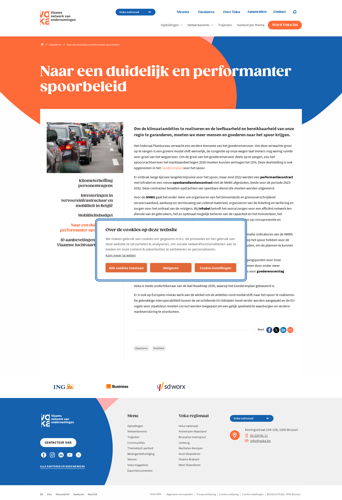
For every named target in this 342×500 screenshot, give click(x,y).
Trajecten (225, 25)
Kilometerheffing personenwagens (95, 183)
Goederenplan (172, 168)
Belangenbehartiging (140, 454)
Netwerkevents (198, 25)
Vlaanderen (141, 348)
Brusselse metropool (192, 437)
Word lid (92, 494)
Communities (136, 443)
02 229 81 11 (256, 435)
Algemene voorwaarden (179, 494)
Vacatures (206, 12)
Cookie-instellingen (215, 267)
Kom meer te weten (121, 255)
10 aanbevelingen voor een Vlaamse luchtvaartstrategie (85, 242)
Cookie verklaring (229, 494)
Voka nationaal (188, 426)
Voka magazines (137, 465)
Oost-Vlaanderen (189, 454)
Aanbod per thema (250, 25)
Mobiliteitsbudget (95, 215)
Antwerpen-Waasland (193, 431)
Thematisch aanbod (140, 448)
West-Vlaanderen (190, 465)
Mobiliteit (158, 348)
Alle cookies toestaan (126, 267)
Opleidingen (170, 25)
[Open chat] (297, 12)
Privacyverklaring (206, 494)
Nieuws (183, 12)
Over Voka (231, 12)
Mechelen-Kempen (191, 448)
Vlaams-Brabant (189, 459)
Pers (49, 494)
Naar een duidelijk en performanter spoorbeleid (86, 228)
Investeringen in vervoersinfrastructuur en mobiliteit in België (87, 200)
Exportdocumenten (140, 471)
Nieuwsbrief (62, 494)
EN (41, 494)
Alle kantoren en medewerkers (62, 466)
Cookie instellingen (252, 494)
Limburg (184, 443)
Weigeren (170, 267)
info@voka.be (258, 441)
